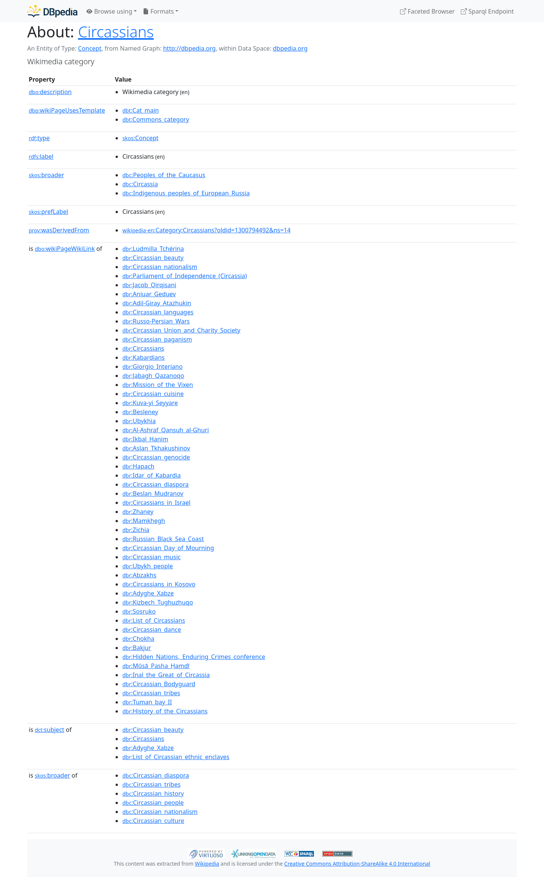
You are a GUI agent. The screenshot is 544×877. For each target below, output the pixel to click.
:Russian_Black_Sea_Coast (163, 539)
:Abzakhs (139, 575)
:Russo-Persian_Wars (156, 321)
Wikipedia (207, 863)
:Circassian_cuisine (153, 394)
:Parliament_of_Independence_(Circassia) (184, 276)
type (39, 138)
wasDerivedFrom (59, 230)
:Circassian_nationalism (159, 267)
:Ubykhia (139, 421)
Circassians (116, 31)
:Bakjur (136, 647)
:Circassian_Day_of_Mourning (168, 548)
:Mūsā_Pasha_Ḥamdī (156, 666)
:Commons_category (155, 119)
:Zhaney (137, 511)
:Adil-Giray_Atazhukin (156, 303)
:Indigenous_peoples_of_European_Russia (186, 193)
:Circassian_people (153, 802)
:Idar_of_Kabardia (151, 475)
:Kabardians (143, 357)
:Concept (140, 138)
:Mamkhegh (143, 521)
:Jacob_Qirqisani (149, 285)
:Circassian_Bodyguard (158, 684)
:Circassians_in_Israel (156, 502)
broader (46, 175)
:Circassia (140, 184)
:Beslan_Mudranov (152, 493)
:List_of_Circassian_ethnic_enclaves (175, 757)
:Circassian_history (153, 793)
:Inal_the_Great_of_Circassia (166, 675)
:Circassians (143, 348)
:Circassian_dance (151, 629)
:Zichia (135, 530)
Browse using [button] (109, 11)
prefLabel (48, 211)
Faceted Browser (427, 11)
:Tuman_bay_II (147, 702)
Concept (89, 48)
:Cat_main (140, 110)
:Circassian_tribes (151, 693)
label (41, 156)
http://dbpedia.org (189, 48)
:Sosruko (139, 611)
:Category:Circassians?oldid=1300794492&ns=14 (206, 230)
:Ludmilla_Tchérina (153, 248)
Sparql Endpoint (487, 11)
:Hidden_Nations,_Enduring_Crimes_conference (193, 657)
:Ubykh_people (147, 566)
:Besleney (140, 412)
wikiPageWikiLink (65, 248)
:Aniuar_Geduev (149, 294)
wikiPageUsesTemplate (67, 110)
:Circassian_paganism (157, 339)
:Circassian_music (151, 557)
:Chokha (138, 638)
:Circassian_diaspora (155, 484)
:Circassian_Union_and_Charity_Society (181, 330)
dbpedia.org (290, 48)
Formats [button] (158, 11)
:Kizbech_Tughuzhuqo (157, 602)
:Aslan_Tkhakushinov (156, 448)
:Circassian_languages (157, 312)
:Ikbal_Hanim (145, 439)
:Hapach (138, 466)
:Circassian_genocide (156, 457)
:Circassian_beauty (153, 258)
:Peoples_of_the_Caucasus (163, 175)
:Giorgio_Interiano (152, 366)
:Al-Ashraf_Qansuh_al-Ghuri (165, 430)
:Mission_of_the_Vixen (157, 384)
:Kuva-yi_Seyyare (150, 403)
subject (49, 729)
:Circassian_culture (153, 821)
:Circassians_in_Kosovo (158, 584)
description (50, 92)
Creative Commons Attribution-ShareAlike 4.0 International (357, 863)
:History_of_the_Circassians (165, 711)
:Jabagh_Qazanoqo (153, 375)
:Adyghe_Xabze (148, 593)
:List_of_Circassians (153, 620)
